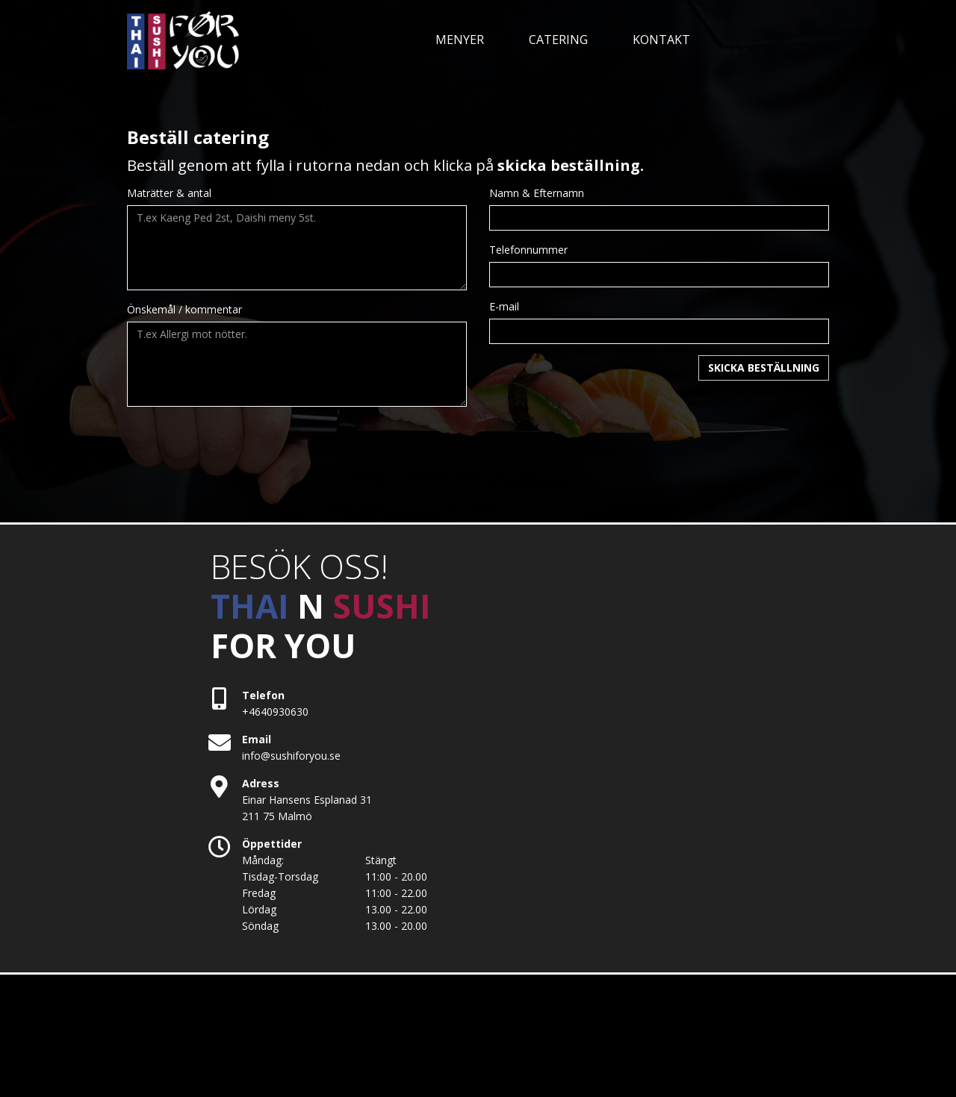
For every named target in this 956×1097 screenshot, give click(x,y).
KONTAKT (661, 39)
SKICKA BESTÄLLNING (763, 367)
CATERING (558, 39)
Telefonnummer (528, 250)
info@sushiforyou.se (291, 755)
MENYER (459, 39)
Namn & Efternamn (536, 193)
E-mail (504, 306)
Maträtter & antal (169, 193)
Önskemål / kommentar (184, 309)
